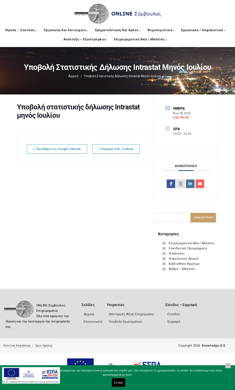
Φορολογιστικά (161, 30)
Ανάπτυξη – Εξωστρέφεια (85, 39)
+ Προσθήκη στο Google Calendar (57, 149)
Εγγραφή (174, 322)
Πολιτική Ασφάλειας (17, 345)
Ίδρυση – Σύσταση (21, 30)
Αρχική (73, 76)
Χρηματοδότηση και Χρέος (118, 30)
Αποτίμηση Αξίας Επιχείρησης (131, 314)
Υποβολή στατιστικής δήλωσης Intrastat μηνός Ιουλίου (122, 76)
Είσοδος (174, 314)
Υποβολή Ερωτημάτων (125, 322)
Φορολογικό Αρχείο (184, 258)
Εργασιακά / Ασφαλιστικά (203, 30)
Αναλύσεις (177, 253)
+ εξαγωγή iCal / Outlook (116, 149)
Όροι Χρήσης (43, 345)
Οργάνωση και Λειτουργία (66, 30)
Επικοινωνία (93, 322)
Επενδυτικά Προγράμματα (188, 248)
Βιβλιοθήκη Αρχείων (184, 264)
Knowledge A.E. (214, 345)
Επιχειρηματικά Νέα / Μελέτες (140, 39)
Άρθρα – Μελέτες (182, 269)
